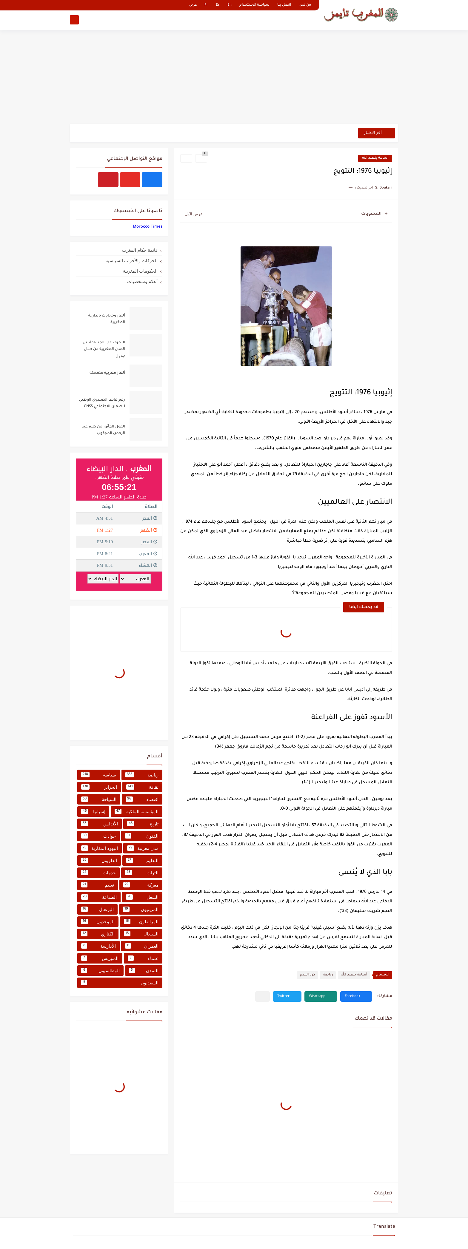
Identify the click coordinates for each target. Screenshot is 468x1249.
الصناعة (99, 897)
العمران (141, 946)
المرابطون (141, 921)
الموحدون (98, 921)
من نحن (305, 5)
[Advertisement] (234, 77)
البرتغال (97, 909)
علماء (143, 958)
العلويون (99, 860)
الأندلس (99, 823)
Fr (206, 5)
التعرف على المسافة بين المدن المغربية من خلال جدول (104, 349)
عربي (193, 5)
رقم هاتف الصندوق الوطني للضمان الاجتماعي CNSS (102, 403)
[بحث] (74, 19)
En (229, 5)
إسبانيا (93, 811)
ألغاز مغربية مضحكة (107, 373)
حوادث (98, 836)
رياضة (328, 975)
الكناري (98, 933)
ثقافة (142, 787)
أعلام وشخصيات (142, 281)
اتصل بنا (284, 5)
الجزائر (99, 787)
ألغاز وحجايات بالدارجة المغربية (106, 319)
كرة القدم (307, 975)
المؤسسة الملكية (136, 811)
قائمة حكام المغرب (140, 250)
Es (218, 5)
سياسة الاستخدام (254, 5)
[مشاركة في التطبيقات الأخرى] (262, 996)
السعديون (119, 982)
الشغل (142, 897)
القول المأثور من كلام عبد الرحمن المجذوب (103, 430)
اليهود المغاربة (99, 848)
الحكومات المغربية (140, 271)
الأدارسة (98, 946)
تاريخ (143, 823)
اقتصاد (142, 799)
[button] (356, 996)
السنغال (141, 933)
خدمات (98, 872)
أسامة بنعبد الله (375, 158)
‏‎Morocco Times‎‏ (147, 227)
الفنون (142, 836)
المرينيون (140, 909)
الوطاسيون (100, 970)
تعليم (97, 884)
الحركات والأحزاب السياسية (132, 260)
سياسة (98, 774)
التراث (142, 872)
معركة (140, 884)
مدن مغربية (142, 848)
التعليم (142, 860)
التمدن (144, 970)
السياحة (98, 799)
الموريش (99, 958)
